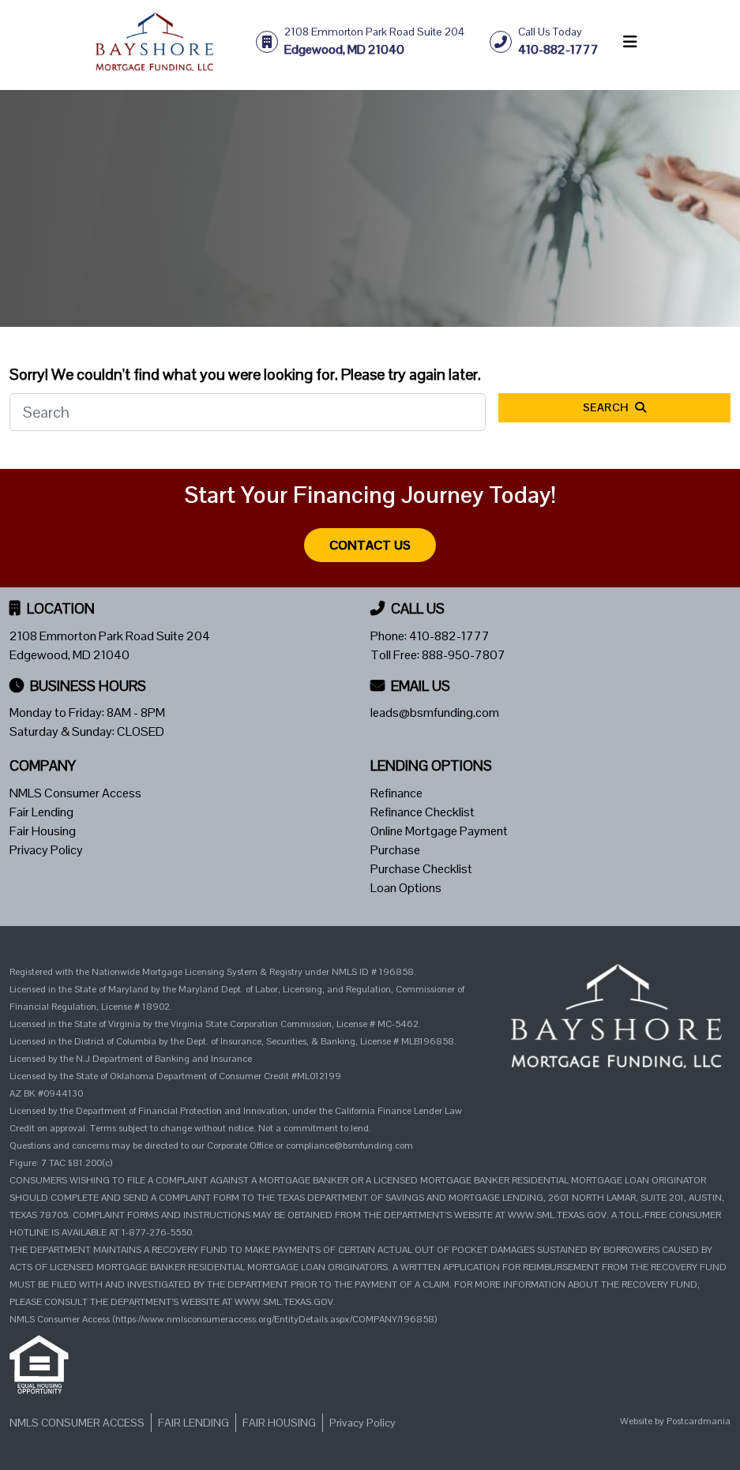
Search (615, 407)
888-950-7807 (463, 655)
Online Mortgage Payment (439, 831)
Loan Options (405, 887)
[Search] (247, 412)
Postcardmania (699, 1421)
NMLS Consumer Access (75, 793)
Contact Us (370, 545)
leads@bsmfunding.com (434, 712)
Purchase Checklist (421, 869)
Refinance (396, 793)
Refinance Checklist (422, 812)
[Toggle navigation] (630, 42)
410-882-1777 (449, 636)
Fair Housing (42, 831)
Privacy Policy (46, 850)
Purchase (395, 850)
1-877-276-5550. (158, 1232)
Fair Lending (41, 812)
